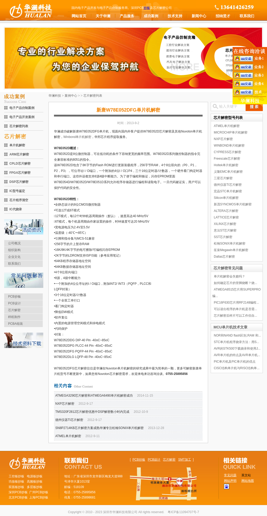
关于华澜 (103, 16)
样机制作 (14, 317)
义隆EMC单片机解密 (228, 171)
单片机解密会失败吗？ (229, 276)
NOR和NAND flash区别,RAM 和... (237, 335)
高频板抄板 (35, 481)
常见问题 (230, 475)
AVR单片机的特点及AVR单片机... (237, 355)
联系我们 (247, 16)
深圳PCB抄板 (18, 492)
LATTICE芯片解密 (226, 217)
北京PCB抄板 (18, 497)
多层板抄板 (35, 487)
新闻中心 (199, 16)
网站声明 (230, 481)
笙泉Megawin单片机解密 (231, 250)
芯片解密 (14, 310)
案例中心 (71, 95)
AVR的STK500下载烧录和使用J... (237, 348)
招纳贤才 (223, 16)
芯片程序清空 (18, 200)
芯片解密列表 (18, 126)
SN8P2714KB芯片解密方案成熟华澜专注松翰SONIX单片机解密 (99, 428)
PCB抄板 (14, 296)
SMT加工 (184, 459)
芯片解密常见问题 (228, 268)
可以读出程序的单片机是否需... (235, 309)
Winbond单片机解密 (77, 137)
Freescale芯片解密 (227, 158)
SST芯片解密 (223, 237)
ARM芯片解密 (19, 154)
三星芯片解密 (223, 178)
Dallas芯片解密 (224, 256)
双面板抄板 (16, 487)
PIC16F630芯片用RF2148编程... (236, 302)
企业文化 (14, 257)
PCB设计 (14, 303)
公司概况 (14, 243)
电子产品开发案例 (21, 117)
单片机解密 (17, 145)
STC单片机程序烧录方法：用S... (236, 342)
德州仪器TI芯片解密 (69, 420)
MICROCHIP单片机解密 (230, 132)
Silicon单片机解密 (226, 198)
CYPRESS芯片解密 (227, 152)
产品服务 (127, 16)
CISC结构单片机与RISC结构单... (236, 368)
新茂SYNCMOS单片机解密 (233, 204)
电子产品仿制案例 (21, 108)
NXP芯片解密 (64, 403)
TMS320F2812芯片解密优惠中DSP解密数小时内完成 (92, 412)
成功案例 (151, 16)
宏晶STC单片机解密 (228, 191)
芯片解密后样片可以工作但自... (235, 315)
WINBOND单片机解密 (229, 145)
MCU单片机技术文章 (230, 327)
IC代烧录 (15, 209)
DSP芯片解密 (18, 182)
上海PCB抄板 (38, 497)
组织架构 (14, 250)
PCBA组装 (15, 324)
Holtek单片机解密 (226, 165)
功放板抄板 (16, 481)
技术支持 (175, 16)
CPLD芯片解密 (20, 163)
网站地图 (247, 481)
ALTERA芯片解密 (226, 211)
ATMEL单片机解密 (68, 436)
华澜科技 (54, 95)
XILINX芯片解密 (225, 224)
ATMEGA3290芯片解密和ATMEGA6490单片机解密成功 (94, 395)
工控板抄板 (16, 476)
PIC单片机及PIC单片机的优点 (235, 361)
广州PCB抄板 (38, 492)
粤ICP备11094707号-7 (183, 512)
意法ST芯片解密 (225, 230)
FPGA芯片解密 (20, 173)
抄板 (147, 8)
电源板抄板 (35, 476)
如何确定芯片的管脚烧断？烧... (235, 283)
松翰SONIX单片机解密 (229, 243)
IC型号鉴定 (17, 191)
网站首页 (79, 16)
